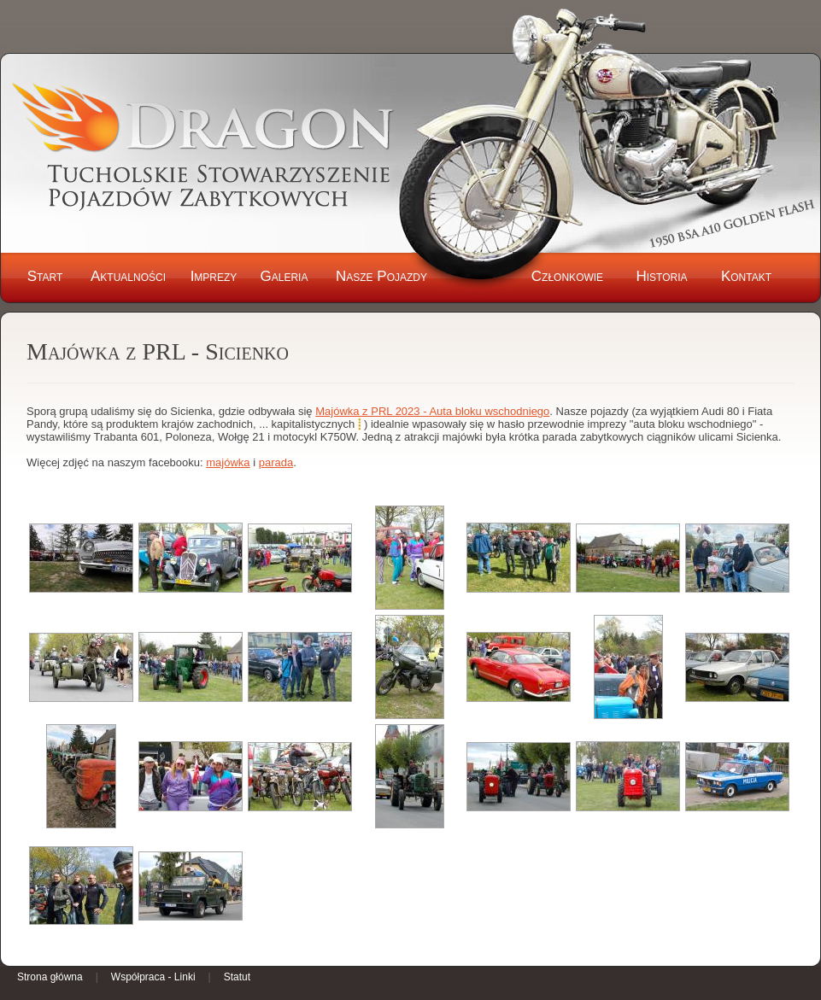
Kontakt (746, 276)
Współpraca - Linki (153, 977)
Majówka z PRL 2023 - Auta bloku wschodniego (432, 411)
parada (276, 462)
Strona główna (50, 977)
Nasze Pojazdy (381, 276)
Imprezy (214, 276)
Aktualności (128, 276)
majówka (227, 462)
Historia (661, 276)
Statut (237, 977)
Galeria (284, 276)
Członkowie (567, 276)
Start (45, 276)
